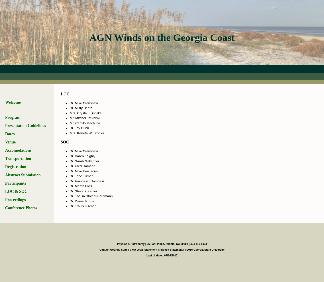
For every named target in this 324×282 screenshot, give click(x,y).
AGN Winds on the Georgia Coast (161, 37)
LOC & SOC (16, 191)
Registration (15, 167)
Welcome (13, 102)
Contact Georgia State (114, 249)
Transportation (18, 158)
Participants (15, 183)
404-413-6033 (198, 244)
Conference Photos (21, 208)
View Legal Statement (144, 249)
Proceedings (15, 199)
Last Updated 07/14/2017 (162, 255)
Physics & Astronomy (131, 244)
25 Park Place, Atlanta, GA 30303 (168, 244)
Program (12, 117)
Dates (10, 134)
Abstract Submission (23, 175)
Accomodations (18, 150)
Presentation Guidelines (25, 125)
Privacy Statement (171, 249)
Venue (10, 142)
